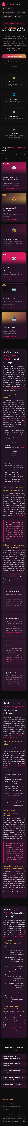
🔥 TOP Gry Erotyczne (8, 12)
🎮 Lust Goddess (7, 16)
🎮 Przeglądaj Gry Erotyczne (14, 56)
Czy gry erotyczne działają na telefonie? (14, 1085)
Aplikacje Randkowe (16, 1106)
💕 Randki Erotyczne (14, 61)
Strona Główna (5, 1103)
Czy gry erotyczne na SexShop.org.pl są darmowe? (14, 1057)
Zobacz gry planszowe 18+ (10, 279)
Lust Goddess (22, 447)
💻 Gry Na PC (18, 16)
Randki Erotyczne (5, 1106)
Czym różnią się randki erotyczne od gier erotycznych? (14, 1078)
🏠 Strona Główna (7, 8)
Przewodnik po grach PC (9, 336)
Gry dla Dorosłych (5, 1109)
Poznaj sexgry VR (7, 308)
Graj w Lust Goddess (8, 248)
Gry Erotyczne (13, 1103)
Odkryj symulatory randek (10, 219)
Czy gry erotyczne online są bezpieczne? (14, 1064)
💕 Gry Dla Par (21, 12)
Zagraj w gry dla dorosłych (10, 188)
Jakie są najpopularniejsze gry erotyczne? (14, 1071)
